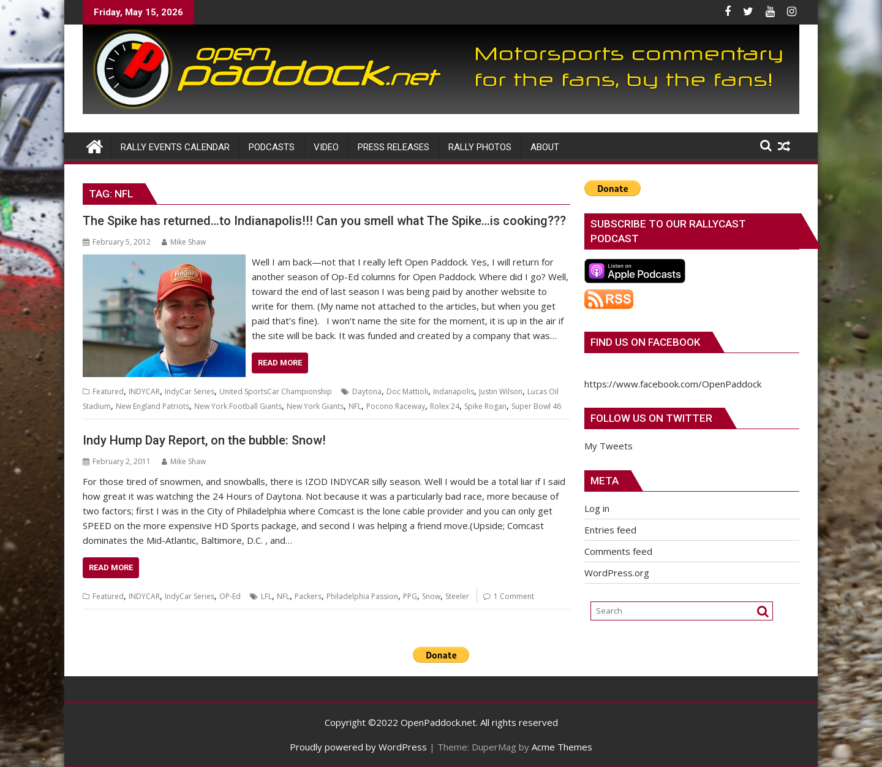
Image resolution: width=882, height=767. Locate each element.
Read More (280, 362)
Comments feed (618, 551)
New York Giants (315, 406)
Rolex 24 (444, 406)
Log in (596, 508)
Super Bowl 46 (536, 406)
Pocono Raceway (395, 406)
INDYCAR (144, 391)
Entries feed (610, 530)
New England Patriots (152, 406)
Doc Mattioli (407, 391)
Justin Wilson (500, 391)
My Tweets (608, 446)
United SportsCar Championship (275, 391)
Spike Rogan (485, 406)
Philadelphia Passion (362, 596)
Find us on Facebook (645, 342)
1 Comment (514, 596)
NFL (355, 406)
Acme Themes (562, 747)
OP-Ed (230, 596)
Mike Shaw (184, 242)
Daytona (367, 391)
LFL (266, 596)
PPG (410, 596)
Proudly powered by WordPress (358, 747)
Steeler (457, 596)
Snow (431, 596)
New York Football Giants (238, 406)
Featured (108, 391)
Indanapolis (453, 391)
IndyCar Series (189, 391)
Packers (308, 596)
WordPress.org (616, 573)
